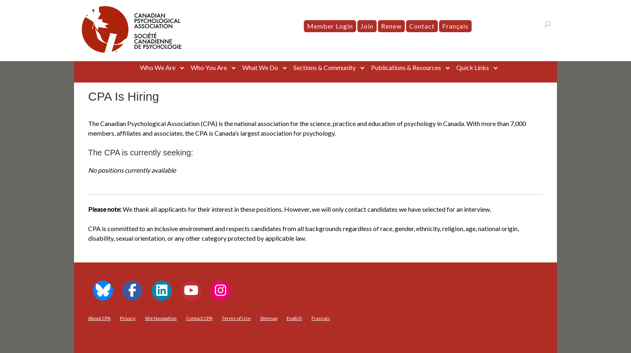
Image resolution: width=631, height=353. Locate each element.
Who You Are (209, 67)
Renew (391, 26)
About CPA (99, 318)
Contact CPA (199, 318)
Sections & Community (324, 67)
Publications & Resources (406, 67)
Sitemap (268, 318)
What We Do (260, 67)
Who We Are (157, 67)
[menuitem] (455, 26)
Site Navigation (161, 318)
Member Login (330, 26)
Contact (422, 26)
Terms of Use (236, 318)
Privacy (128, 318)
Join (367, 26)
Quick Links (472, 67)
